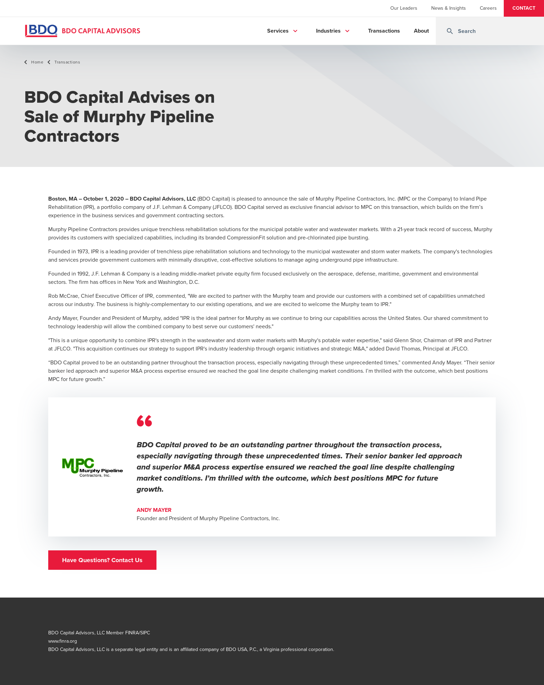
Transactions (67, 62)
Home (37, 62)
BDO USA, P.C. (241, 649)
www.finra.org (62, 641)
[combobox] (490, 31)
